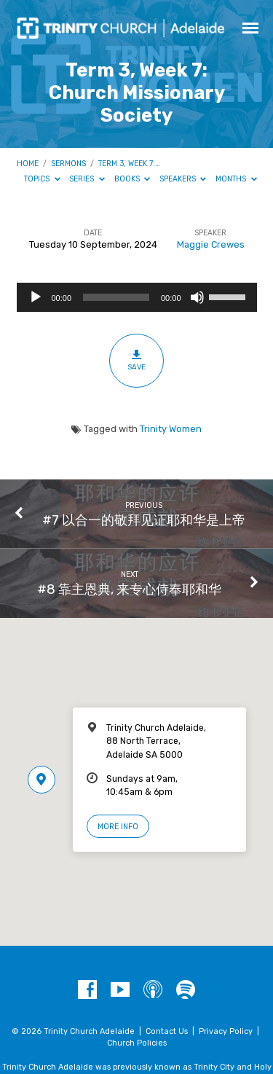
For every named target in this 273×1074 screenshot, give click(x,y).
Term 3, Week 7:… (129, 163)
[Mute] (197, 297)
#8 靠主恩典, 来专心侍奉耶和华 (129, 589)
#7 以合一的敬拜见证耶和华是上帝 (143, 520)
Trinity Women (171, 428)
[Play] (35, 297)
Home (28, 163)
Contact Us (167, 1031)
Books (132, 179)
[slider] (116, 297)
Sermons (68, 163)
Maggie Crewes (211, 244)
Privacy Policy (226, 1031)
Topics (42, 179)
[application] (137, 297)
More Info (118, 826)
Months (236, 179)
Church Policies (137, 1043)
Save (136, 360)
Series (87, 179)
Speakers (183, 179)
